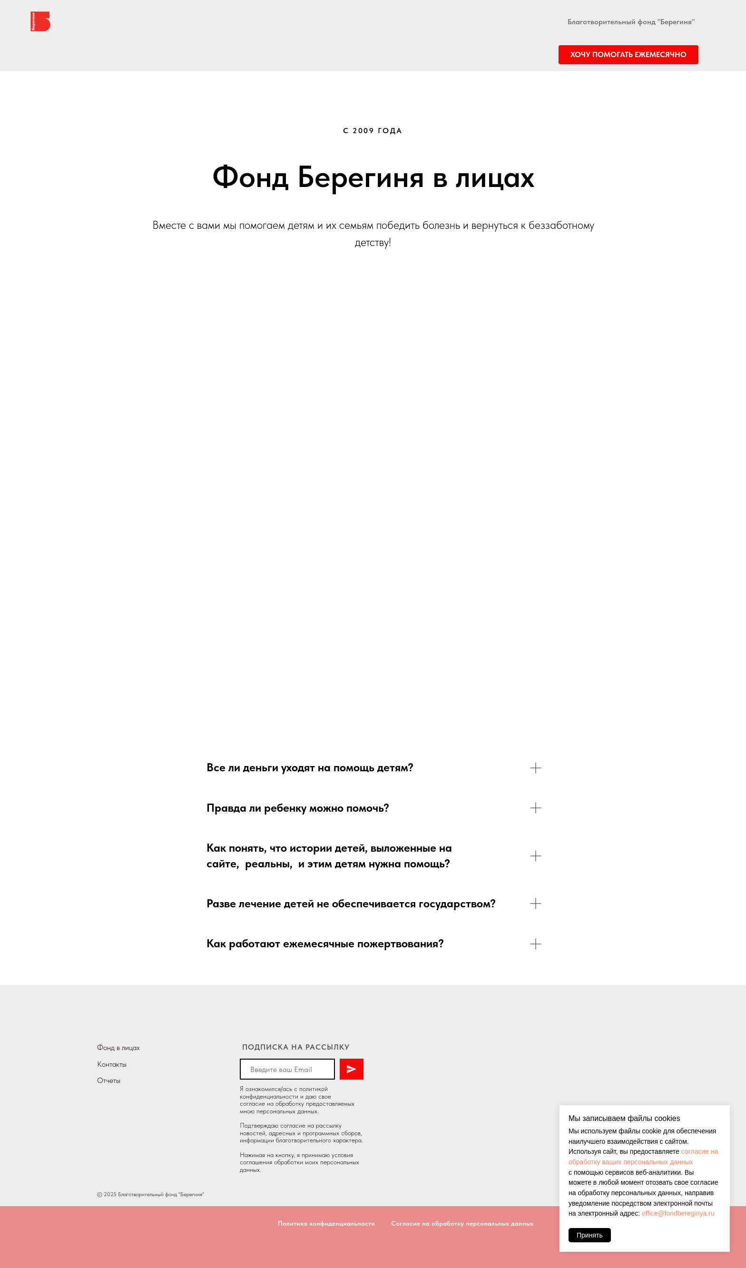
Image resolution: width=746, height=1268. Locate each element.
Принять (590, 1235)
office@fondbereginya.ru (678, 1213)
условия (342, 1155)
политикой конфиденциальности (284, 1092)
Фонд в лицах (118, 1047)
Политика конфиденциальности (326, 1223)
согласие (252, 1103)
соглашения (256, 1162)
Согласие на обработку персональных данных (462, 1223)
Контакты (112, 1064)
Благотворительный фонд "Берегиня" (631, 21)
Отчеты (108, 1080)
